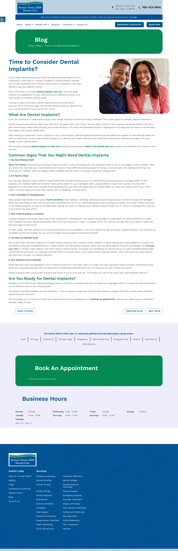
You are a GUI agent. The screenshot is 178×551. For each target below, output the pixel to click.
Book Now (154, 24)
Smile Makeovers (71, 520)
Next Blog (154, 311)
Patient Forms (16, 493)
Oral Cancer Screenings (74, 508)
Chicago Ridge (65, 339)
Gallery (12, 480)
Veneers (67, 528)
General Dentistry (44, 503)
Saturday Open (70, 516)
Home (19, 24)
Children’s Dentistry (46, 476)
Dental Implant (70, 491)
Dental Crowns (43, 484)
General (55, 24)
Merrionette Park (101, 339)
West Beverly (89, 344)
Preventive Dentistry (46, 516)
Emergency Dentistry (129, 24)
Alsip (23, 339)
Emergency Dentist (72, 495)
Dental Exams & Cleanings (70, 485)
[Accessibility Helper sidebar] (2, 19)
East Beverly (151, 339)
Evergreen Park (121, 339)
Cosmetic (67, 24)
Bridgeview (82, 339)
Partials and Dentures (73, 512)
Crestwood (48, 339)
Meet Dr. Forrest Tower (20, 476)
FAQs (11, 484)
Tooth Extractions (45, 528)
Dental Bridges (70, 480)
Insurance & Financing (19, 489)
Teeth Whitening (44, 524)
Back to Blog (25, 311)
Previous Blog (134, 311)
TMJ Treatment (70, 524)
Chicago (34, 339)
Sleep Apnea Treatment (47, 520)
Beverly (136, 339)
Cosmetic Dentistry (72, 476)
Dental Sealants (44, 495)
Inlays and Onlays (71, 503)
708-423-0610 (149, 7)
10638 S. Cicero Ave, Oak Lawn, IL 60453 (123, 7)
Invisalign (40, 508)
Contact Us (82, 24)
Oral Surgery (42, 512)
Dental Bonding (43, 480)
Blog (38, 45)
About (28, 24)
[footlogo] (22, 459)
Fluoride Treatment (72, 499)
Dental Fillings (43, 491)
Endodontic (42, 499)
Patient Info (41, 24)
